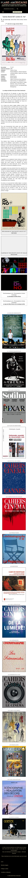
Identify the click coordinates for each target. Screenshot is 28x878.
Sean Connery (20, 19)
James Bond (13, 19)
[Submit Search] (17, 9)
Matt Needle (14, 233)
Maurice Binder (14, 254)
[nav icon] (3, 12)
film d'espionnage (6, 19)
